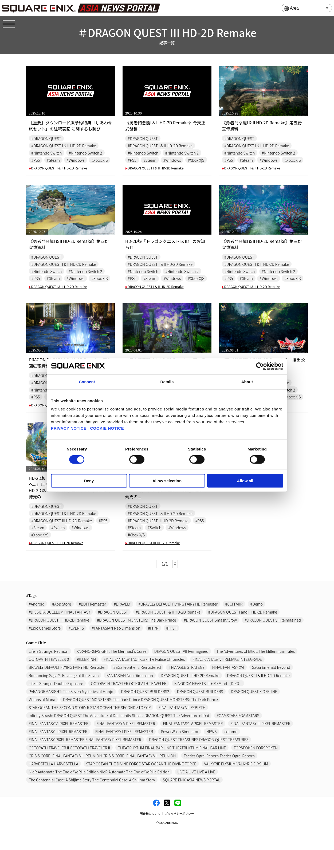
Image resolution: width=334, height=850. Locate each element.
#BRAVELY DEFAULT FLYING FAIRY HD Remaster (178, 625)
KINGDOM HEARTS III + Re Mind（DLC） (208, 705)
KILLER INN (86, 681)
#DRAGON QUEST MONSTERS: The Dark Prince (136, 642)
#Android (37, 625)
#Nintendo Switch (46, 153)
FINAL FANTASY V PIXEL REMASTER (126, 746)
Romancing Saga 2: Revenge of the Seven (64, 697)
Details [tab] (167, 381)
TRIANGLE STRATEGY (187, 689)
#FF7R (153, 650)
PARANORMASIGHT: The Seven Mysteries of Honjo (71, 713)
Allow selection (167, 481)
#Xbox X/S (39, 557)
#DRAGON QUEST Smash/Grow (211, 642)
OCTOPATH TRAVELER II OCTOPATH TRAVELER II (70, 770)
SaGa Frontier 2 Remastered (138, 689)
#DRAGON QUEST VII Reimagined (274, 642)
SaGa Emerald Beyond (272, 689)
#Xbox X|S (39, 167)
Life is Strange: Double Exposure (56, 705)
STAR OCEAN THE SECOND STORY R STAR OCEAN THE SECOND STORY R (90, 730)
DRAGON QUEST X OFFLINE (255, 713)
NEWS (212, 754)
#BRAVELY (122, 625)
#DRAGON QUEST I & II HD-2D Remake (63, 145)
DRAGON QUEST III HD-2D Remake (56, 565)
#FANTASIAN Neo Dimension (116, 650)
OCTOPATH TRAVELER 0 (49, 681)
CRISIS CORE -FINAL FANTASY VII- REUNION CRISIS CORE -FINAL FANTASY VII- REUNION (103, 778)
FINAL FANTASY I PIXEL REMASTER (125, 754)
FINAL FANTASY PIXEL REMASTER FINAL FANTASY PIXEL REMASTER (85, 762)
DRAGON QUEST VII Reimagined (182, 673)
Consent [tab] (87, 381)
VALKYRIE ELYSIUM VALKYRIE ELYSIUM (237, 786)
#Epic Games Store (45, 650)
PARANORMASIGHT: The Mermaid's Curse (111, 673)
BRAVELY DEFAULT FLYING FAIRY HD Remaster (67, 689)
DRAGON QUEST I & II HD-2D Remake (58, 175)
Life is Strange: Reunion (49, 673)
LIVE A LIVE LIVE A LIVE (197, 794)
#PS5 (35, 160)
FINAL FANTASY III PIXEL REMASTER (261, 746)
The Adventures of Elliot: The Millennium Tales (256, 673)
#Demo (257, 625)
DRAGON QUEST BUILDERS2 (145, 713)
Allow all (245, 481)
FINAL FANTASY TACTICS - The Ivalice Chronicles (145, 681)
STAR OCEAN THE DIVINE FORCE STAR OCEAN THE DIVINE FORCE (141, 786)
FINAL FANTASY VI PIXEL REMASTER (59, 746)
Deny (89, 481)
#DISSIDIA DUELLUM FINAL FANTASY (60, 634)
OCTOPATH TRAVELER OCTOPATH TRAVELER (129, 705)
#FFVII (172, 650)
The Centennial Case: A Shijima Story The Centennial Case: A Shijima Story (92, 802)
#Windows (76, 160)
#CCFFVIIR (234, 625)
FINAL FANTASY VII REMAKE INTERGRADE (228, 681)
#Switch (58, 549)
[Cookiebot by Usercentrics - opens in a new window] (260, 366)
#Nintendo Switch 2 (86, 153)
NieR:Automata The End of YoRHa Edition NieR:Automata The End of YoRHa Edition (99, 794)
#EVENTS (76, 650)
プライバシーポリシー (179, 836)
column (231, 754)
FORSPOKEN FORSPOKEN (257, 770)
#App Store (61, 625)
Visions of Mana (42, 721)
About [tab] (247, 381)
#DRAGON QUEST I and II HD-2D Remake (243, 634)
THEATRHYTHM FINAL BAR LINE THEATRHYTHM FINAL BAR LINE (172, 770)
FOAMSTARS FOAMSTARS (239, 738)
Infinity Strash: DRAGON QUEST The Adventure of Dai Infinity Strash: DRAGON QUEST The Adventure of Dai (119, 738)
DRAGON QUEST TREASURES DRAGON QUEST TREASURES (199, 762)
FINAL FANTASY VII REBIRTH (182, 730)
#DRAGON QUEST (46, 138)
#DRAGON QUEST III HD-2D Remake (61, 542)
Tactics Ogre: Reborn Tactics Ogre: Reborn (220, 778)
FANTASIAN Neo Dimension (130, 697)
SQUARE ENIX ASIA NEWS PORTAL (192, 802)
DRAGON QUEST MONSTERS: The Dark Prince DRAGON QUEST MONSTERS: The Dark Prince (141, 721)
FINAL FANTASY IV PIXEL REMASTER (193, 746)
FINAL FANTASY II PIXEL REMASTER (58, 754)
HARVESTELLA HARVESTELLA (53, 786)
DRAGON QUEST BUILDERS (201, 713)
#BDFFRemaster (93, 625)
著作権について (150, 836)
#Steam (53, 160)
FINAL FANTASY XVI (229, 689)
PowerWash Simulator (180, 754)
